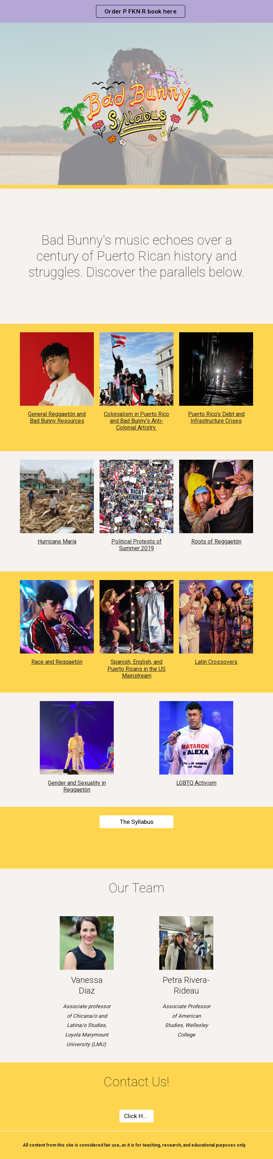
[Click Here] (136, 1116)
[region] (136, 11)
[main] (136, 256)
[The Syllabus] (136, 821)
